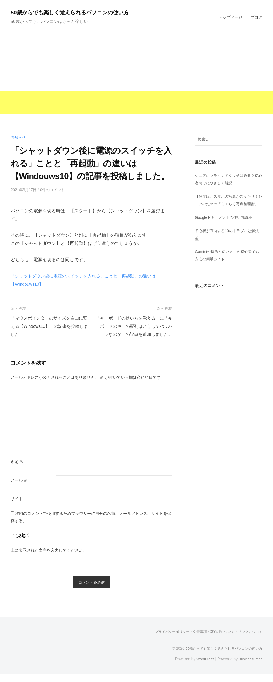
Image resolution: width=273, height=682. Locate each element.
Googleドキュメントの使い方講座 (225, 224)
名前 (17, 470)
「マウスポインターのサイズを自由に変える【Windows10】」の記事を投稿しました (49, 326)
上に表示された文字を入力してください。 (49, 558)
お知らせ (19, 137)
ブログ (256, 17)
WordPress (202, 667)
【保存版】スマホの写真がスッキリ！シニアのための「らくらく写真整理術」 (227, 203)
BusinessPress (250, 667)
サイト (17, 507)
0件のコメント (55, 189)
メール (19, 488)
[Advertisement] (136, 76)
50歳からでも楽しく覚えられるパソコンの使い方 (78, 12)
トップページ (230, 17)
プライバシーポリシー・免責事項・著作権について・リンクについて (204, 640)
